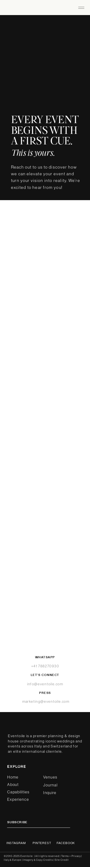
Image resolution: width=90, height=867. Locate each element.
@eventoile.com (54, 701)
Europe (16, 860)
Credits (48, 860)
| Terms (64, 856)
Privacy (76, 856)
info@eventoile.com (45, 684)
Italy (6, 860)
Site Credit (62, 860)
